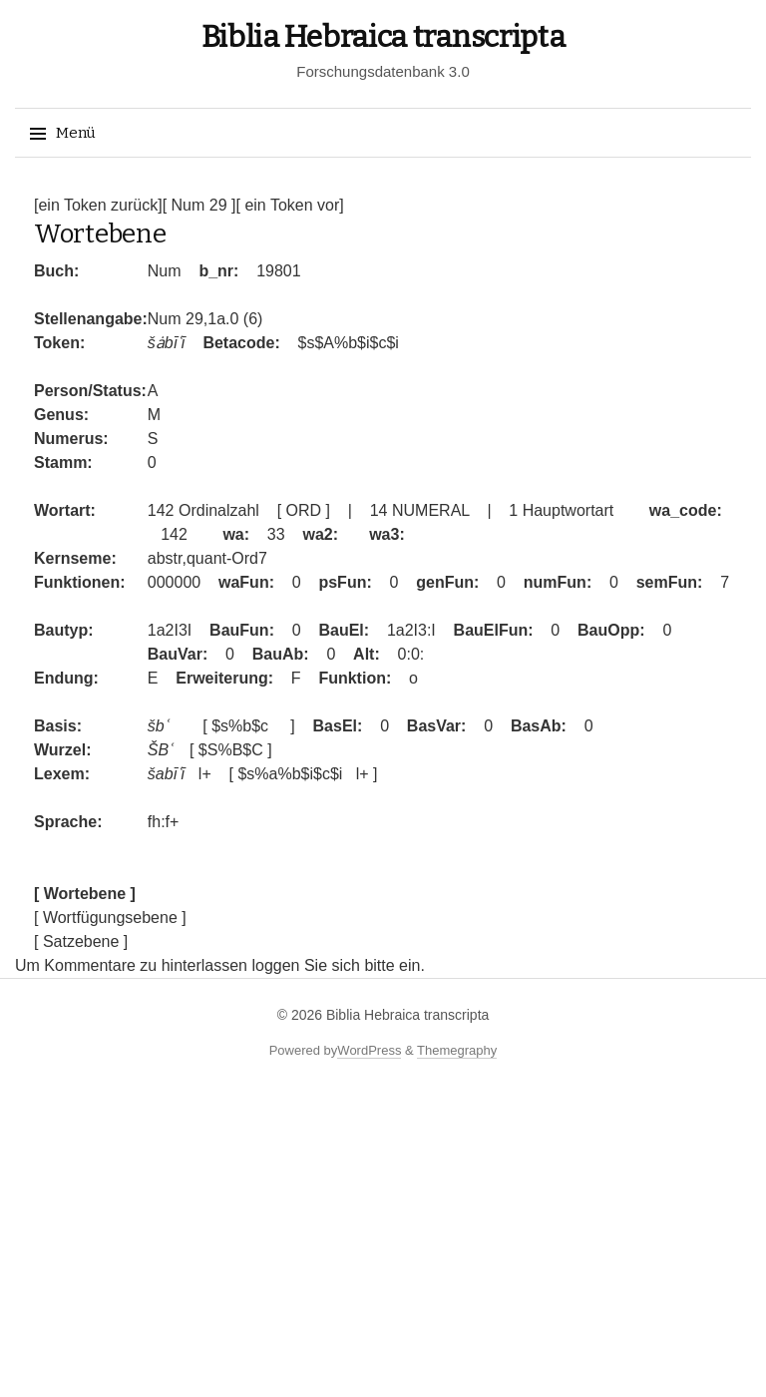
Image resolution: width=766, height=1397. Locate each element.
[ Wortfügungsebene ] (110, 917)
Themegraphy (457, 1050)
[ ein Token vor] (289, 205)
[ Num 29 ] (199, 205)
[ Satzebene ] (81, 941)
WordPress (369, 1050)
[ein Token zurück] (98, 205)
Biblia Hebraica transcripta (383, 37)
